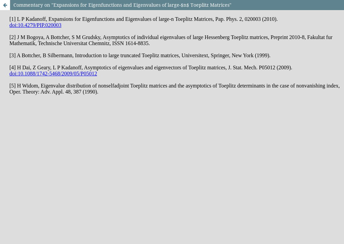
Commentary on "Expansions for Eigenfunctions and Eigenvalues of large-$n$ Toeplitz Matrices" (122, 5)
